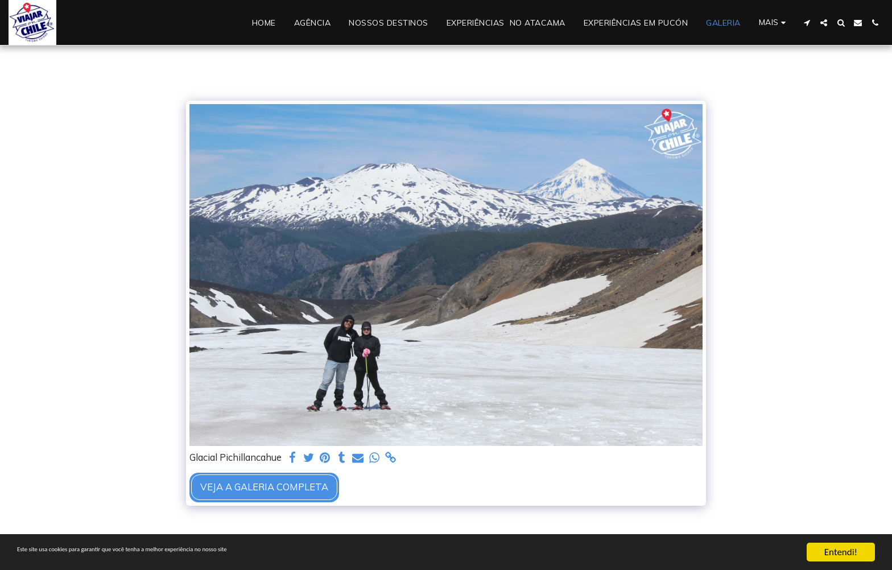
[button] (807, 23)
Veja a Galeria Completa (264, 487)
